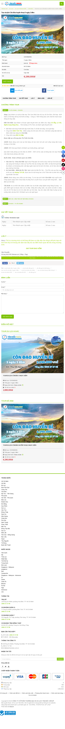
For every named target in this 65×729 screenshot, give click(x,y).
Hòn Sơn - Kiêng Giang (8, 535)
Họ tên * (3, 282)
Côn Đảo (30, 8)
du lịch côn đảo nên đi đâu (28, 270)
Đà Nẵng (4, 504)
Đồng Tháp (4, 512)
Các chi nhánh (33, 695)
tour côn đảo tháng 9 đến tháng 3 (46, 270)
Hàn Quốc (4, 553)
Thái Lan (4, 557)
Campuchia (4, 573)
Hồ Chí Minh (4, 481)
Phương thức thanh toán (42, 693)
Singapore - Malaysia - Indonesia (11, 575)
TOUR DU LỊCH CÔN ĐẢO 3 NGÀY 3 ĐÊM (15, 376)
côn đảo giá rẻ (32, 272)
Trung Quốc (4, 563)
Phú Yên (3, 520)
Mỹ (2, 555)
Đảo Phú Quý (5, 487)
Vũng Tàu (4, 489)
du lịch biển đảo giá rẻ (28, 268)
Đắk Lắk (3, 532)
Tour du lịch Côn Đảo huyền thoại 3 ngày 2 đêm (19, 445)
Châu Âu (3, 581)
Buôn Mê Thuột (6, 545)
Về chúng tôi (3, 693)
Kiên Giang (4, 516)
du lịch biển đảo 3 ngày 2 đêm (12, 268)
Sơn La (3, 508)
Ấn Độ (3, 585)
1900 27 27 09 (13, 635)
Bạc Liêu (4, 537)
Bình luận (41, 98)
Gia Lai (3, 530)
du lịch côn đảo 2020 (6, 272)
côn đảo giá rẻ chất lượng (43, 268)
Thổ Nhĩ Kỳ (4, 561)
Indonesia (4, 590)
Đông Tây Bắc (5, 528)
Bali (2, 571)
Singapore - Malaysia (7, 567)
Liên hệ (49, 98)
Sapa (2, 539)
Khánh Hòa (4, 502)
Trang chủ (4, 8)
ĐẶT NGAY (7, 81)
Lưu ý (33, 98)
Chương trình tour (9, 98)
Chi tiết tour (23, 98)
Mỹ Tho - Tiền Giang (7, 493)
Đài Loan (4, 565)
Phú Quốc (4, 495)
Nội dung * (4, 293)
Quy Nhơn (4, 506)
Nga (2, 587)
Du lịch (11, 8)
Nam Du (3, 514)
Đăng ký (60, 659)
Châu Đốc (4, 518)
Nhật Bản (4, 559)
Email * (3, 287)
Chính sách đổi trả (14, 693)
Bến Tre (3, 526)
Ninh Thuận (4, 522)
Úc (2, 577)
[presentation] (2, 365)
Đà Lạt (3, 485)
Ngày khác (33, 63)
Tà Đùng (3, 543)
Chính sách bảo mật (27, 693)
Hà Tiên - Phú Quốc (7, 498)
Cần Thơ (3, 510)
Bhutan (3, 583)
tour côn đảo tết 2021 (20, 272)
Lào (2, 592)
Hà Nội (3, 483)
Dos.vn (12, 706)
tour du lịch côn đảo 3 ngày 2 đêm (10, 270)
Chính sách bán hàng (57, 693)
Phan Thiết (4, 524)
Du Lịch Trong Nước (20, 8)
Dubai (3, 579)
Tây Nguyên (5, 541)
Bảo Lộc (3, 500)
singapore (4, 569)
